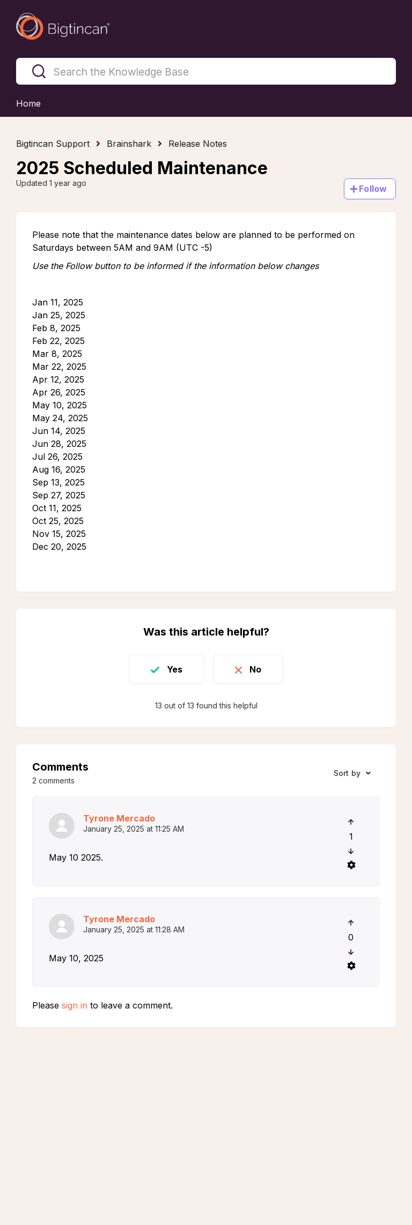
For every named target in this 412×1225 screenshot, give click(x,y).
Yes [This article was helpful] (174, 669)
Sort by (347, 773)
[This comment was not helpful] (351, 851)
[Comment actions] (351, 865)
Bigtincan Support (53, 143)
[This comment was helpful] (351, 822)
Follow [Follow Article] (373, 188)
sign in (74, 1005)
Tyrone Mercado (119, 818)
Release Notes (197, 143)
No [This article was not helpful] (255, 669)
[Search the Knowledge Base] (206, 71)
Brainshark (129, 143)
